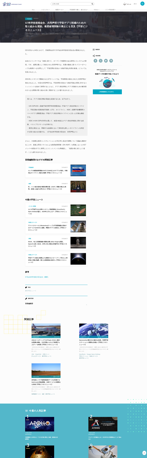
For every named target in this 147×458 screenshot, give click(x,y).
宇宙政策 (90, 429)
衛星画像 (105, 426)
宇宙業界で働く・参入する (78, 9)
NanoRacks (62, 354)
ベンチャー (95, 426)
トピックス (44, 9)
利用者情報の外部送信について (84, 448)
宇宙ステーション (63, 356)
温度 (104, 354)
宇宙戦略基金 (79, 429)
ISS (42, 429)
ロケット (69, 429)
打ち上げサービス (29, 356)
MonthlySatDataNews (81, 426)
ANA (26, 354)
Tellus (96, 9)
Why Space (67, 426)
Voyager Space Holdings (72, 354)
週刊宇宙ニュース (30, 290)
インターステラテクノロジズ (105, 429)
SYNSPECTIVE (58, 429)
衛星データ (59, 9)
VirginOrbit (31, 354)
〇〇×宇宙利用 (110, 9)
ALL (33, 9)
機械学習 (35, 429)
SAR (48, 429)
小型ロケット (38, 354)
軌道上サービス (73, 356)
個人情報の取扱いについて (68, 448)
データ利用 (114, 426)
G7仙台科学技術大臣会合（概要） (37, 277)
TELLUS (46, 426)
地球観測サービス (97, 354)
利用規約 (57, 448)
